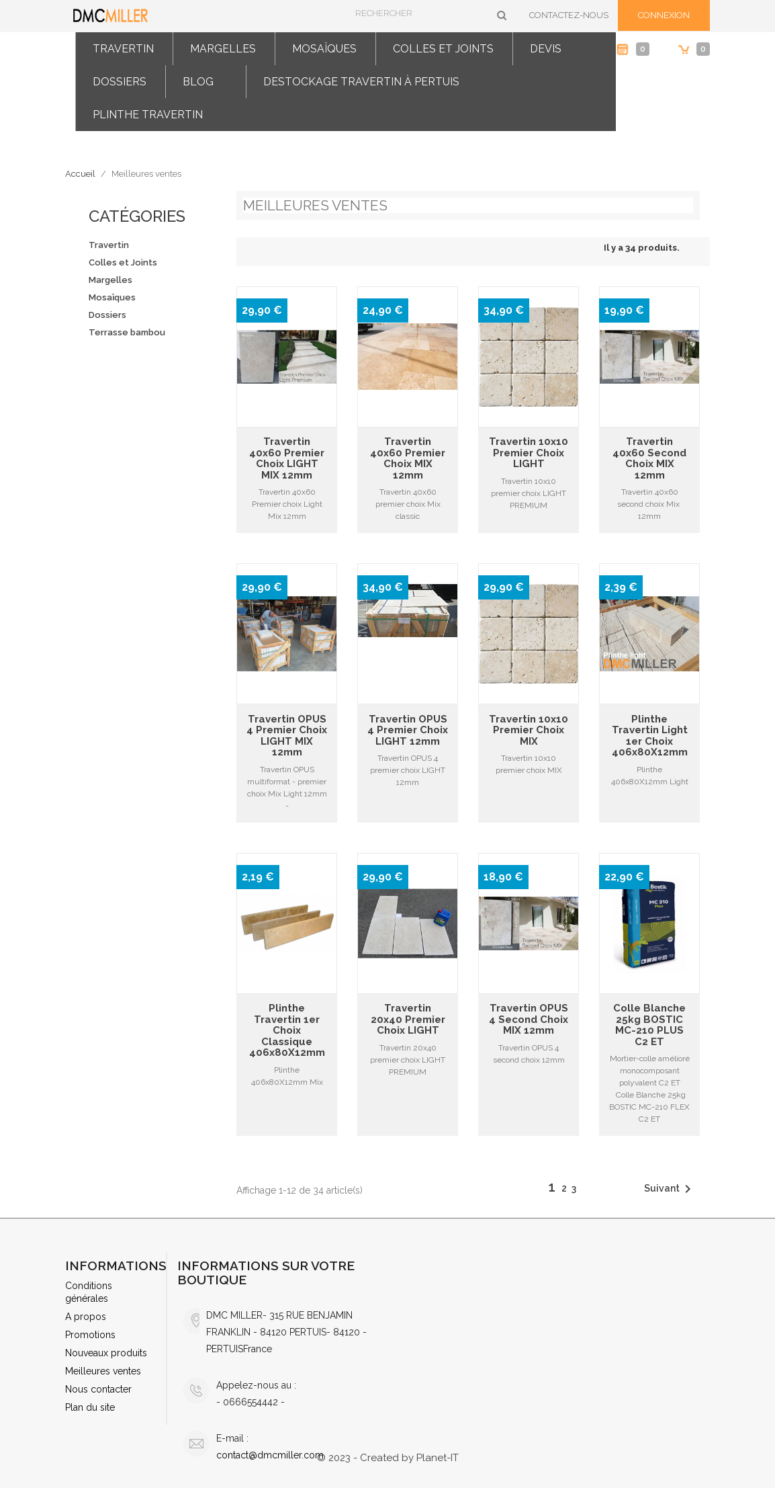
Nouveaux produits (106, 1353)
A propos (85, 1316)
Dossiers (119, 81)
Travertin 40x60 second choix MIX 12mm (649, 458)
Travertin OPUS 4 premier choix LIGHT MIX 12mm (286, 736)
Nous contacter (98, 1389)
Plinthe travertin (148, 114)
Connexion (664, 15)
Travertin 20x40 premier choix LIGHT (408, 1019)
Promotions (90, 1334)
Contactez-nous (568, 15)
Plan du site (90, 1407)
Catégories (137, 216)
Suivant (670, 1189)
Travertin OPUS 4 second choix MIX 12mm (528, 1019)
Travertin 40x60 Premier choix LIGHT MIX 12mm (286, 458)
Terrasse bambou (127, 332)
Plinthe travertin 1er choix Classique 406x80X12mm (287, 1031)
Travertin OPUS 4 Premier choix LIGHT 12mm (407, 730)
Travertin (123, 48)
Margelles (223, 48)
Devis (545, 48)
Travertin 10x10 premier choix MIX (528, 730)
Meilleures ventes (103, 1371)
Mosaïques (324, 48)
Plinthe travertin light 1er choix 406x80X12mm (650, 736)
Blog (198, 81)
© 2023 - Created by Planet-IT (388, 1458)
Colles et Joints (443, 48)
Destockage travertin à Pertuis (361, 81)
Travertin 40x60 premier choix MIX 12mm (407, 458)
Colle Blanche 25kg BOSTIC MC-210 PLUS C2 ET (649, 1025)
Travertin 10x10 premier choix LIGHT (528, 453)
